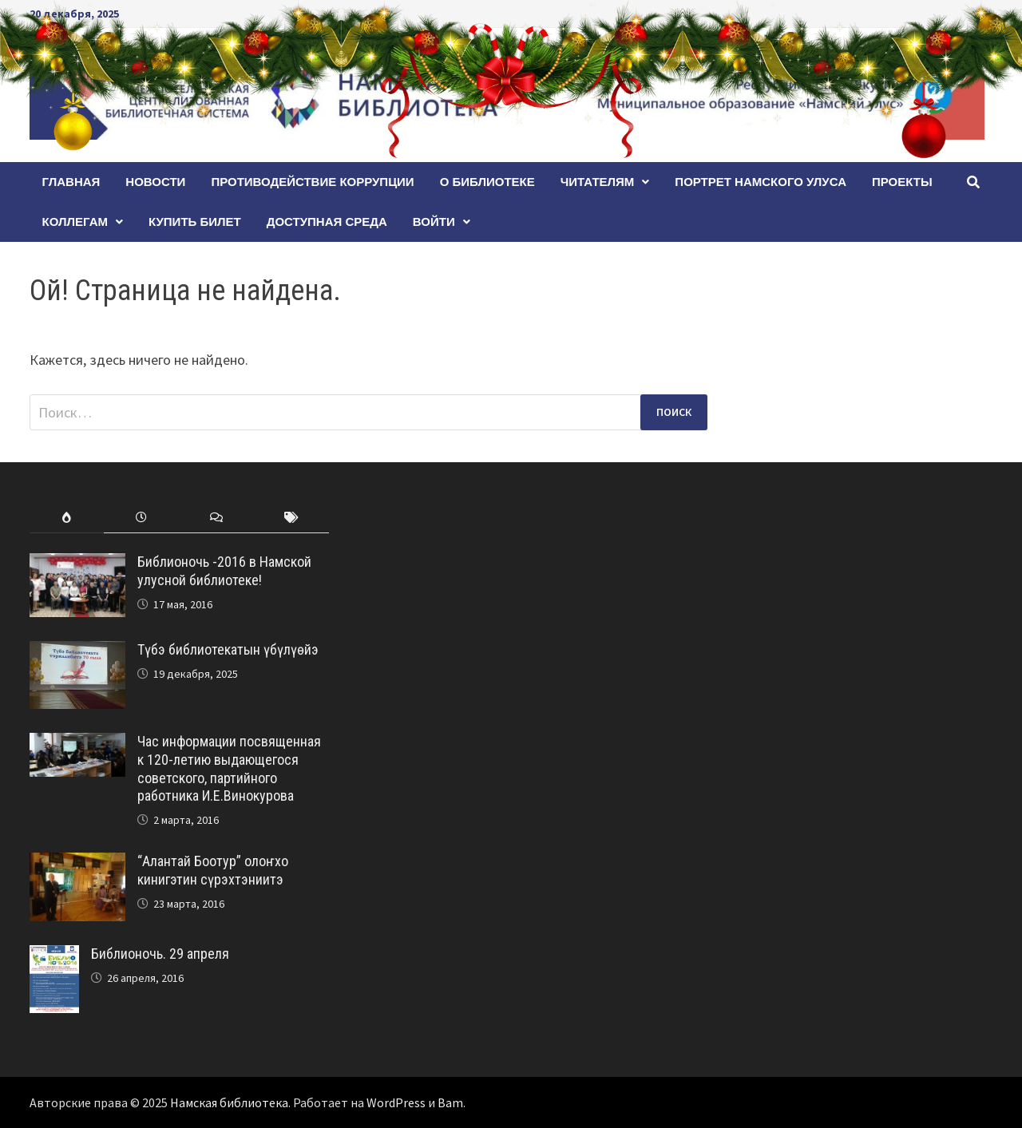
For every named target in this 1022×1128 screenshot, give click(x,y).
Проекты (902, 181)
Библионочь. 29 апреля (160, 953)
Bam (450, 1102)
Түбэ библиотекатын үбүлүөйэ (228, 649)
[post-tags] (291, 517)
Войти (434, 221)
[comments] (216, 517)
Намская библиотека (229, 1102)
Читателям (598, 181)
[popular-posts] (67, 517)
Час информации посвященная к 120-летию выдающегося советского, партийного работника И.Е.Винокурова (229, 769)
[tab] (67, 517)
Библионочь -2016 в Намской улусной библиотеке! (224, 570)
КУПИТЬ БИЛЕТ (195, 221)
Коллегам (75, 221)
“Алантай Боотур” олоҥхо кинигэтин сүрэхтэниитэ (212, 870)
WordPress (396, 1102)
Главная (71, 181)
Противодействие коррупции (312, 181)
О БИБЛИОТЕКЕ (487, 181)
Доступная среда (327, 221)
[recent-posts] (141, 517)
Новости (155, 181)
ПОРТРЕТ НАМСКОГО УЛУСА (760, 181)
